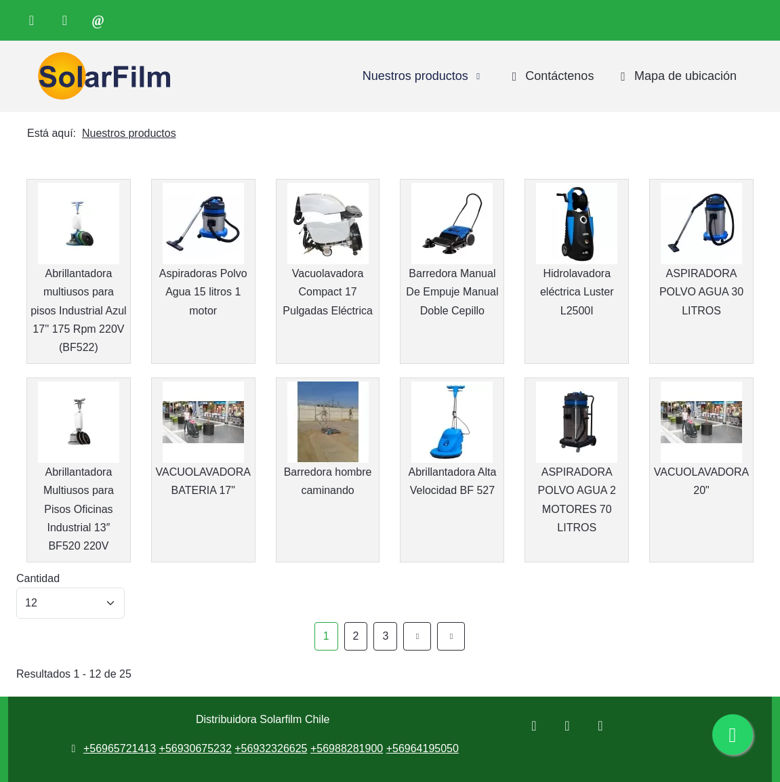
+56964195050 (422, 748)
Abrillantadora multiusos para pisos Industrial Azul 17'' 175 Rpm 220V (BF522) (78, 310)
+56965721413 (119, 748)
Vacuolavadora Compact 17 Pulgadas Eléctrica (328, 292)
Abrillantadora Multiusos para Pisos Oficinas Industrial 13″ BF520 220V (78, 509)
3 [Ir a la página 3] (385, 636)
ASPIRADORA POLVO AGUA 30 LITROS (701, 292)
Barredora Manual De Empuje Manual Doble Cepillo (452, 292)
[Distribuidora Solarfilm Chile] (101, 76)
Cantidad (38, 578)
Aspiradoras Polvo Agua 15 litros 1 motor (203, 292)
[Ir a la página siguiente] (417, 636)
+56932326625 (270, 748)
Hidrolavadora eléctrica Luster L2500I (577, 292)
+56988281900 (346, 748)
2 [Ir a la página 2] (356, 636)
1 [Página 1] (326, 636)
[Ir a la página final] (451, 636)
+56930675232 (195, 748)
